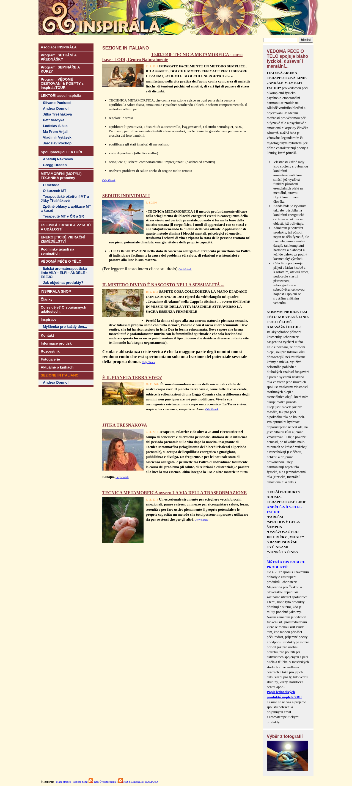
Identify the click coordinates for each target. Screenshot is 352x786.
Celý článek (108, 180)
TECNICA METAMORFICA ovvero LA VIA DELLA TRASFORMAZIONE (174, 492)
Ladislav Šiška (55, 126)
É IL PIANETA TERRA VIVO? (132, 377)
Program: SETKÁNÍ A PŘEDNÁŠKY (59, 57)
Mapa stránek (63, 781)
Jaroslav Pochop (57, 143)
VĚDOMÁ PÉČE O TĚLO (61, 261)
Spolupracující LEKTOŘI (61, 152)
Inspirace (48, 319)
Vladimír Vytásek (57, 137)
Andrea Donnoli (56, 108)
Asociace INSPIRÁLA (59, 47)
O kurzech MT (54, 191)
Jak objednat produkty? (63, 283)
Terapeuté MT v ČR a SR (63, 216)
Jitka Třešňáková (57, 114)
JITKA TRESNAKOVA (124, 425)
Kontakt (47, 335)
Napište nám (80, 781)
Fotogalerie (50, 359)
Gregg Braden (55, 165)
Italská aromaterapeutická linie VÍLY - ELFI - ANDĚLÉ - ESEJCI (64, 272)
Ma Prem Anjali (55, 132)
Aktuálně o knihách (57, 367)
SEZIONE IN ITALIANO (140, 781)
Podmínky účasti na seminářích (57, 251)
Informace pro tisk (56, 343)
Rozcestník (50, 351)
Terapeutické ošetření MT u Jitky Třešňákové (65, 198)
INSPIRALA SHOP (56, 291)
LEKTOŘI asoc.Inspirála (61, 96)
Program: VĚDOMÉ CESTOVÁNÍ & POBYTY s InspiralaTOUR (62, 83)
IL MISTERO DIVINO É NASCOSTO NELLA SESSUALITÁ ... (163, 284)
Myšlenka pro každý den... (65, 327)
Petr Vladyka (53, 120)
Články (47, 299)
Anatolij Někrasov (58, 159)
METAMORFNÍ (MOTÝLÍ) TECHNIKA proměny (61, 176)
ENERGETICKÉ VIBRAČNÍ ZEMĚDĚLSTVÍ (63, 239)
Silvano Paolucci (57, 103)
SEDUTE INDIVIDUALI (126, 195)
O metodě (51, 185)
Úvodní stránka (105, 781)
